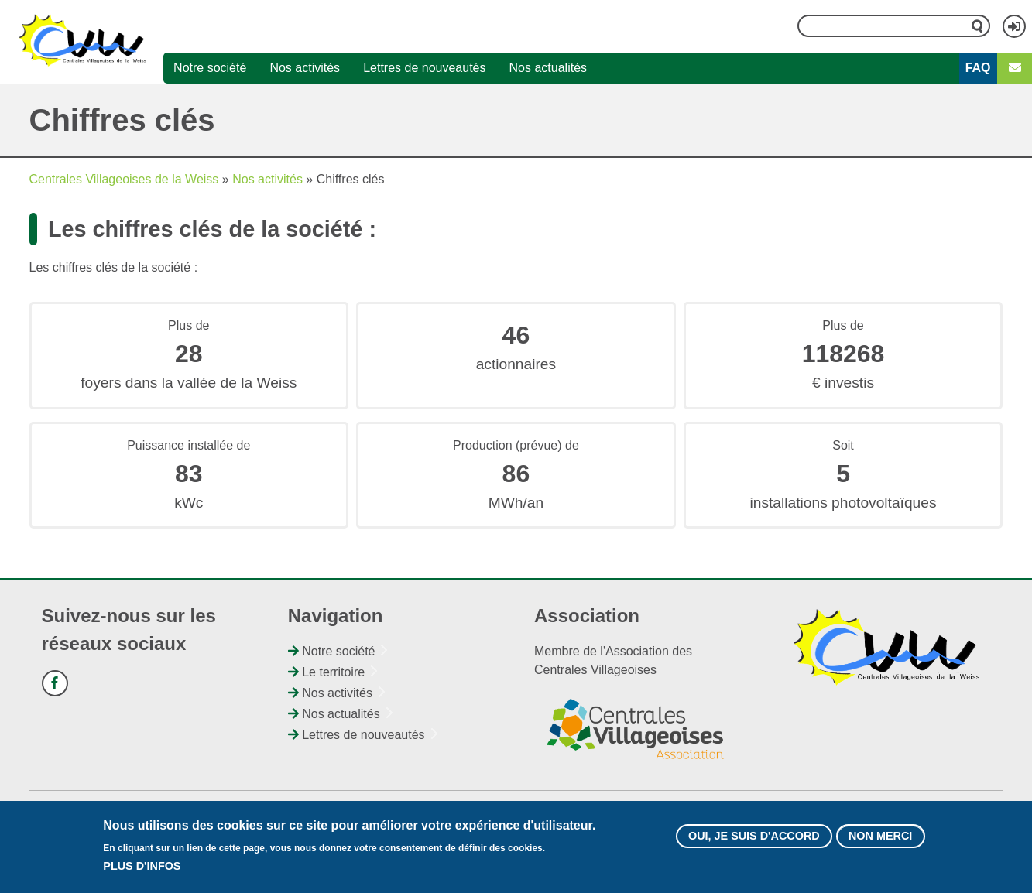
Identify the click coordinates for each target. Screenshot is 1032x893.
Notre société (209, 67)
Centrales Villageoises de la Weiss (124, 179)
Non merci (880, 836)
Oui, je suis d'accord (754, 836)
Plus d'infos (141, 866)
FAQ (978, 67)
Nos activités (304, 67)
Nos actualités (548, 67)
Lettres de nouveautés (424, 67)
